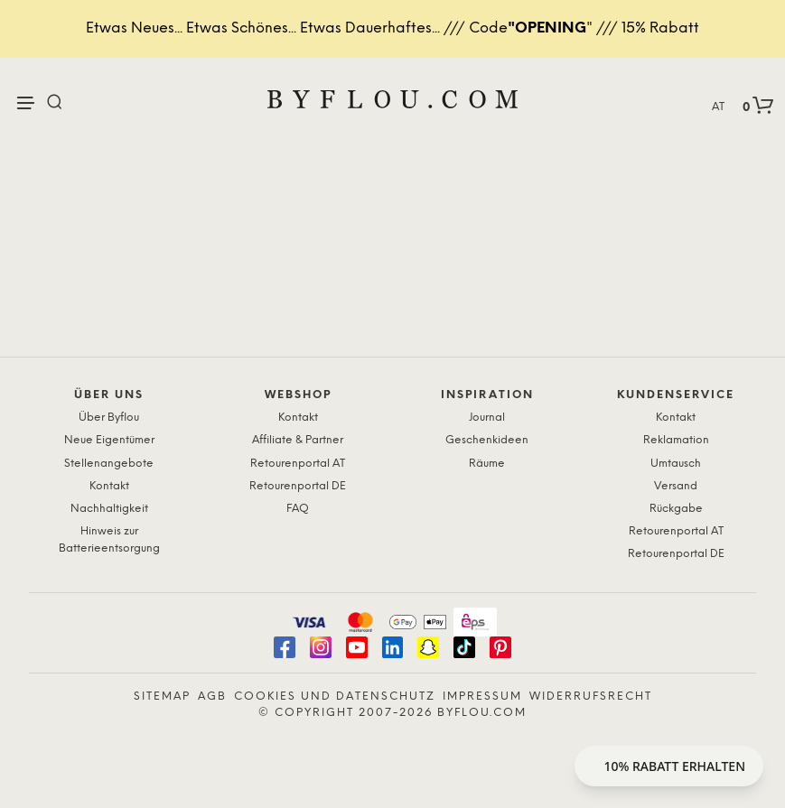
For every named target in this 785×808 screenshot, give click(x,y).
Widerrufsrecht (590, 696)
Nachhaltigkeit (109, 509)
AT (718, 107)
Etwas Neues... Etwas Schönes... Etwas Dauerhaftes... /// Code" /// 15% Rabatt (392, 28)
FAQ (297, 509)
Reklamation (676, 440)
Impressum (482, 696)
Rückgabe (676, 509)
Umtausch (675, 463)
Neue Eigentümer (109, 440)
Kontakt (109, 486)
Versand (675, 486)
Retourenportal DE (297, 486)
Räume (487, 463)
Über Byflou (109, 417)
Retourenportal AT (297, 463)
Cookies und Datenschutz (334, 696)
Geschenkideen (486, 440)
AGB (212, 696)
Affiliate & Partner (297, 440)
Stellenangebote (109, 463)
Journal (487, 417)
